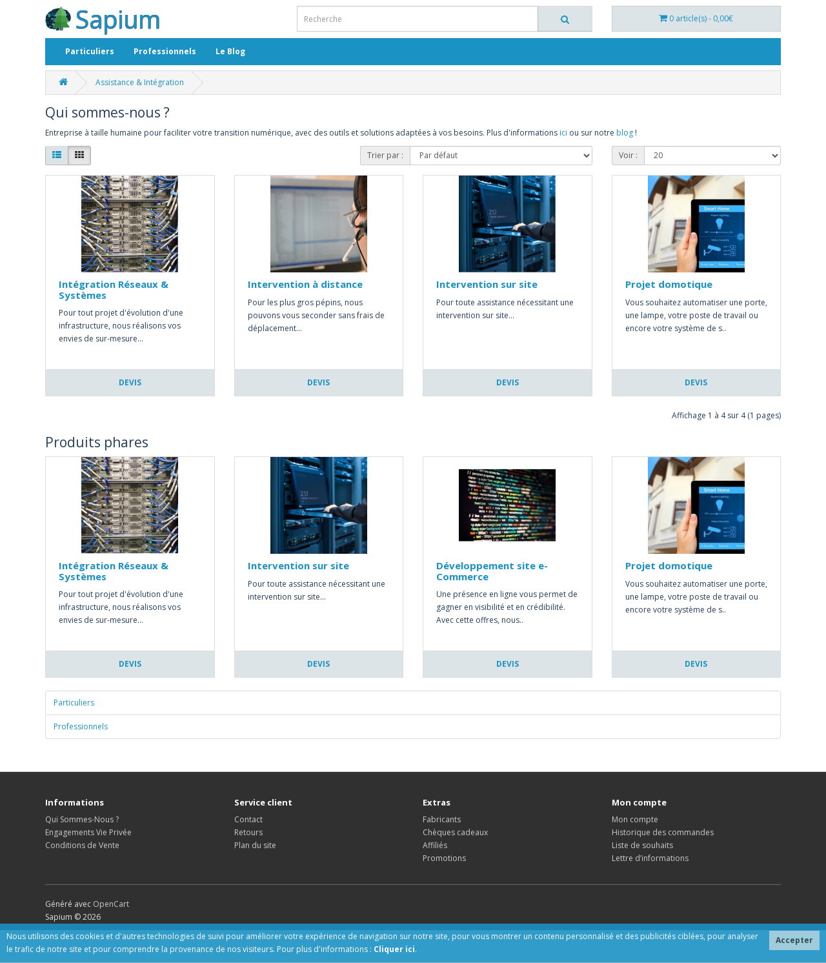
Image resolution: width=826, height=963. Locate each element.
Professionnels (165, 51)
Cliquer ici (394, 949)
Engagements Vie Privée (88, 832)
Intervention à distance (305, 284)
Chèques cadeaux (455, 832)
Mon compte (635, 819)
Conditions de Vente (82, 845)
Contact (248, 819)
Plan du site (255, 845)
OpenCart (111, 903)
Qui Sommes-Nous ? (82, 819)
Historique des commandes (663, 832)
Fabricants (442, 819)
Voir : (628, 155)
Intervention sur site (487, 284)
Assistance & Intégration (140, 82)
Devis (130, 382)
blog (624, 132)
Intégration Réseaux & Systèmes (113, 289)
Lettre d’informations (650, 858)
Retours (248, 832)
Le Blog (230, 51)
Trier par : (385, 155)
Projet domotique (668, 284)
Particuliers (89, 51)
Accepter (794, 940)
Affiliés (435, 845)
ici (563, 132)
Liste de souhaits (642, 845)
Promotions (444, 858)
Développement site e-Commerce (492, 571)
